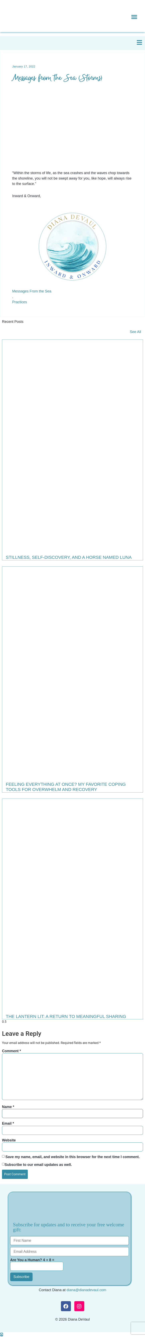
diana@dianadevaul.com (86, 1290)
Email (8, 1123)
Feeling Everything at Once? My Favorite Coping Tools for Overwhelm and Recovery (66, 787)
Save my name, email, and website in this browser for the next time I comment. (72, 1157)
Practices (19, 302)
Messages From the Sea (31, 291)
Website (9, 1140)
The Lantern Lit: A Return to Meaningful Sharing (66, 1016)
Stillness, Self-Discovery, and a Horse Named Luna (69, 557)
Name (8, 1107)
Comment (11, 1051)
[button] (134, 17)
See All (135, 332)
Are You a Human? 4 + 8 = (36, 1264)
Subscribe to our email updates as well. (38, 1164)
